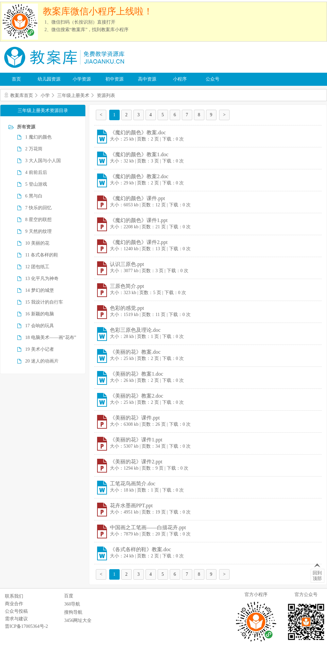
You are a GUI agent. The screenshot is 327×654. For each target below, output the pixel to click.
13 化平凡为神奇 (42, 278)
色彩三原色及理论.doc (135, 330)
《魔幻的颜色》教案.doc (138, 132)
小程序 (180, 79)
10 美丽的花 (37, 243)
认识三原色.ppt (127, 264)
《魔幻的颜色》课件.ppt (137, 198)
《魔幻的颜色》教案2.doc (139, 176)
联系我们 (14, 596)
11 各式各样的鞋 (41, 254)
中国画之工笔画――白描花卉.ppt (148, 527)
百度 (68, 595)
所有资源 (26, 126)
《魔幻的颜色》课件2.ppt (138, 242)
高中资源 (147, 79)
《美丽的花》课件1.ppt (136, 439)
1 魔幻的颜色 (38, 137)
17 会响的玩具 (39, 325)
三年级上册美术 (73, 95)
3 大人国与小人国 (43, 160)
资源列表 (106, 95)
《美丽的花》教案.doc (135, 352)
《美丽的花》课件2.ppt (136, 461)
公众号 (212, 79)
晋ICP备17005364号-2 (26, 626)
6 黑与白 (34, 196)
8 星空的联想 (38, 219)
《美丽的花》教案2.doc (136, 396)
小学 (45, 95)
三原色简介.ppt (127, 286)
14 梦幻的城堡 (39, 290)
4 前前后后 (36, 172)
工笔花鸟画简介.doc (132, 483)
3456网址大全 (78, 620)
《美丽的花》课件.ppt (135, 417)
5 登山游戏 (36, 184)
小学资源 (82, 79)
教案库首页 (21, 95)
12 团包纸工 (37, 266)
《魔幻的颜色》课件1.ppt (138, 220)
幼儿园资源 (49, 79)
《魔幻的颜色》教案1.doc (139, 154)
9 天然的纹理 (38, 231)
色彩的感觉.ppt (127, 308)
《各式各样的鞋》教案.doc (140, 549)
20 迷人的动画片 (42, 361)
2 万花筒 (34, 148)
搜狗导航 (73, 612)
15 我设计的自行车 (44, 302)
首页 (16, 79)
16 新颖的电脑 (39, 313)
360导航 (72, 604)
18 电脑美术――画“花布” (50, 337)
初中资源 (114, 79)
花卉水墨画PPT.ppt (131, 505)
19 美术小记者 (39, 349)
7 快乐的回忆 (38, 207)
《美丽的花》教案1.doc (136, 374)
